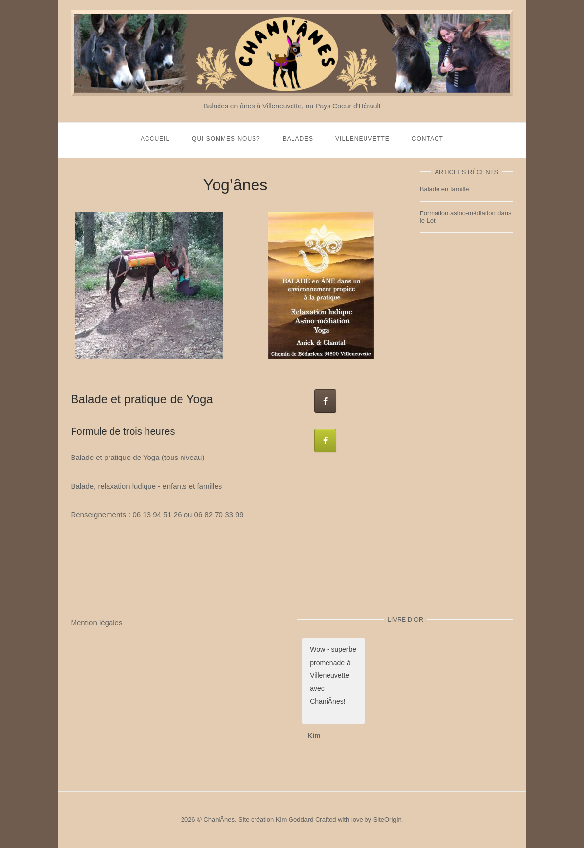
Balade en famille (444, 189)
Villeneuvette (362, 138)
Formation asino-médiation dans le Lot (465, 217)
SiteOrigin (387, 819)
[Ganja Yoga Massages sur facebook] (325, 440)
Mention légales (96, 622)
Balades (298, 138)
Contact (427, 138)
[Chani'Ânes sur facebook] (325, 401)
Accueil (155, 138)
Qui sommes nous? (226, 138)
